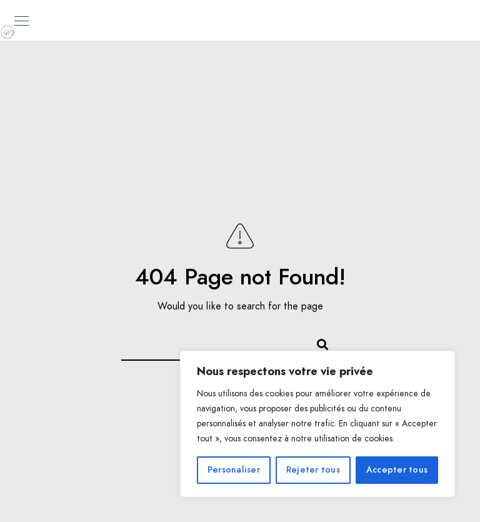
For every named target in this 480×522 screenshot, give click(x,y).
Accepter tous (397, 470)
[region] (317, 424)
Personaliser (234, 470)
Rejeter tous (313, 470)
